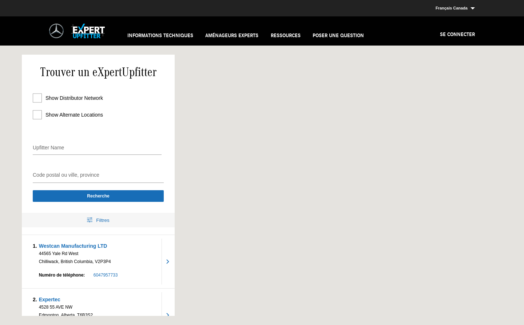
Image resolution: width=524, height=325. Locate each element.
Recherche (98, 196)
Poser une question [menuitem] (338, 35)
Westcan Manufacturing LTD (73, 246)
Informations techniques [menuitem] (160, 35)
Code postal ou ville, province (66, 175)
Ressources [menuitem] (286, 35)
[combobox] (98, 174)
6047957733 (106, 275)
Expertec (49, 299)
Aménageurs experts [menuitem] (231, 35)
